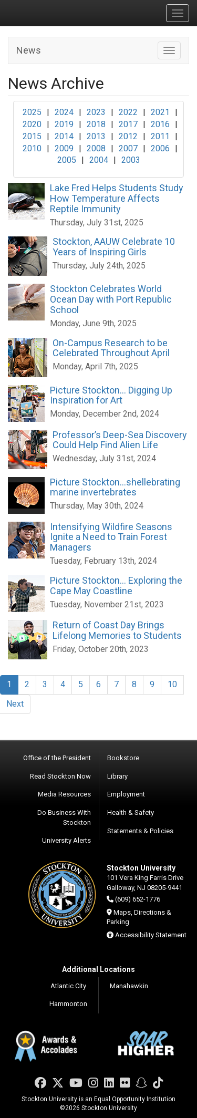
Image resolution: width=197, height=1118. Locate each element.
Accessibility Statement (150, 935)
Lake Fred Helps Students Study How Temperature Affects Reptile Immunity (116, 198)
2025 (32, 112)
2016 (160, 124)
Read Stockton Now (60, 776)
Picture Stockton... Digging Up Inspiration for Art (111, 395)
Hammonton (68, 1004)
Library (117, 776)
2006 (160, 148)
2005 (66, 160)
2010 (32, 148)
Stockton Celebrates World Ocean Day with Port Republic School (111, 299)
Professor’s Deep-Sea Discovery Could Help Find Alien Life (120, 440)
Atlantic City (68, 986)
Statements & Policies (140, 831)
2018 (96, 124)
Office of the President (57, 758)
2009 (64, 148)
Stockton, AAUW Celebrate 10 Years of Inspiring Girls (114, 246)
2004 (98, 160)
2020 (32, 124)
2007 (128, 148)
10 (172, 684)
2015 (32, 136)
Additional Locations (98, 969)
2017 (128, 124)
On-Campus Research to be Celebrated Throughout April (111, 348)
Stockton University (57, 12)
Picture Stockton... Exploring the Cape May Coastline (116, 585)
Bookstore (123, 758)
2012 (128, 136)
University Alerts (66, 840)
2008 (96, 148)
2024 (64, 112)
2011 (160, 136)
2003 (130, 160)
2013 (96, 136)
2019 (64, 124)
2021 (160, 112)
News (28, 50)
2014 (64, 136)
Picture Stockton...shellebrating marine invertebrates (115, 487)
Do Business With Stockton (64, 817)
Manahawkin (129, 986)
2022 (128, 112)
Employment (126, 794)
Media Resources (64, 794)
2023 (96, 112)
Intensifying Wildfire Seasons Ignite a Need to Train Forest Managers (111, 537)
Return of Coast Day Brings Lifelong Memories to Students (117, 630)
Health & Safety (130, 812)
